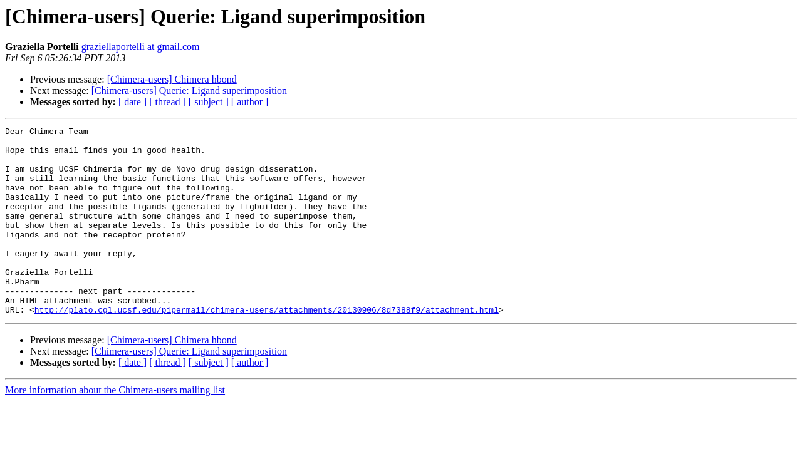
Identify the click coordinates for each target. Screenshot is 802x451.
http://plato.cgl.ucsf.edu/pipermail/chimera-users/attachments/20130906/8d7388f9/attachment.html (266, 347)
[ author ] (250, 101)
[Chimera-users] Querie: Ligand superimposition (189, 90)
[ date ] (132, 101)
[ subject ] (209, 101)
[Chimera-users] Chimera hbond (172, 79)
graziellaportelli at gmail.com (140, 46)
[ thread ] (167, 101)
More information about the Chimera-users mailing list (115, 427)
